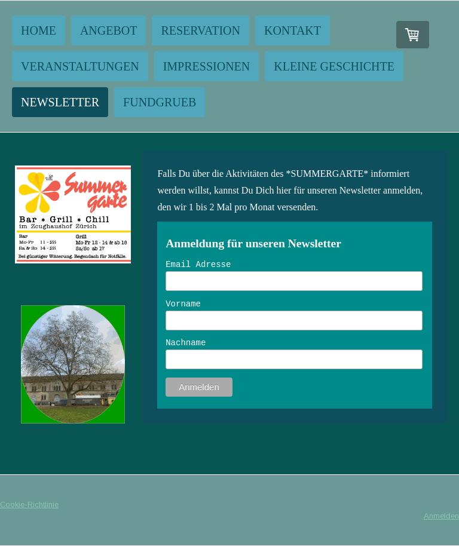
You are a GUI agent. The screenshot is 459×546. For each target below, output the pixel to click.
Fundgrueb (159, 102)
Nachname (186, 343)
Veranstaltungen (80, 66)
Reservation (200, 30)
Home (38, 30)
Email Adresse (198, 264)
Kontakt (292, 30)
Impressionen (206, 66)
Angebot (108, 30)
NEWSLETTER (60, 102)
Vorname (183, 304)
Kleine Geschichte (334, 66)
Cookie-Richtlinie (29, 504)
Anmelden (441, 515)
